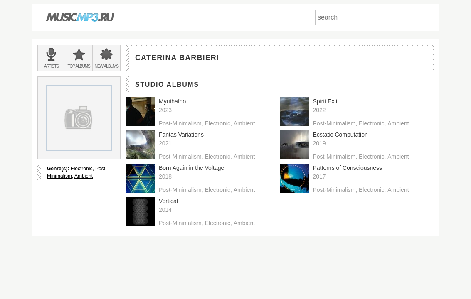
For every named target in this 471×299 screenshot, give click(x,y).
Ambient (83, 176)
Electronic (82, 169)
